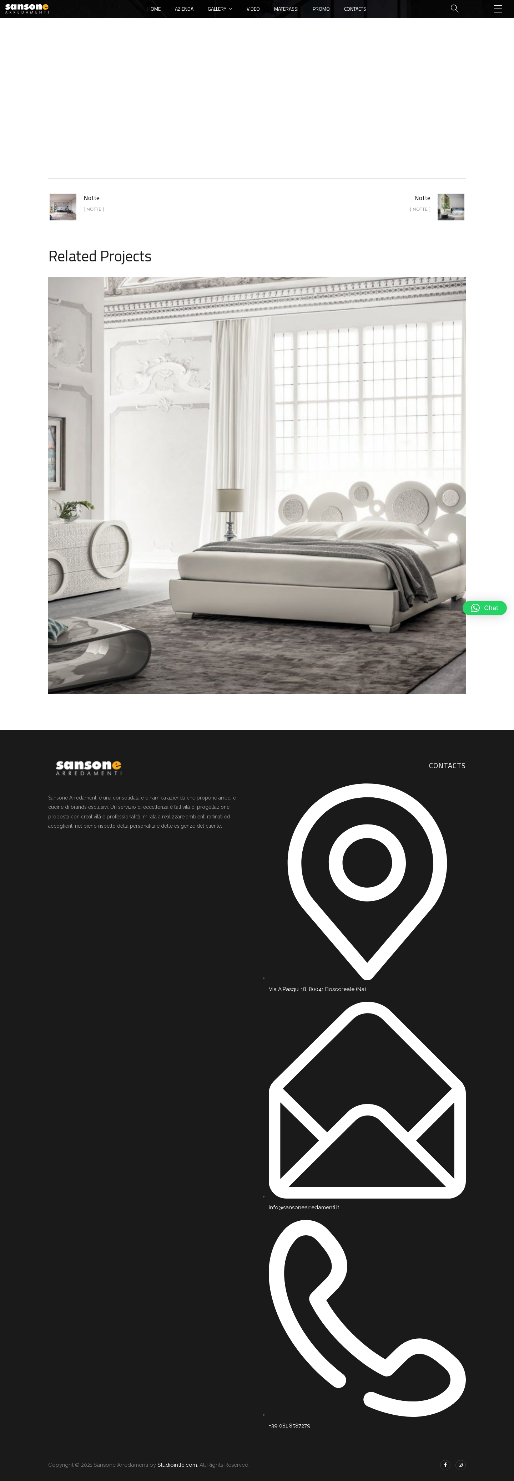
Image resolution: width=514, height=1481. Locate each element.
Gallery (217, 8)
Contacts (355, 8)
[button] (485, 608)
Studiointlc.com (177, 1465)
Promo (321, 8)
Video (253, 8)
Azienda (184, 8)
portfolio (243, 119)
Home (154, 8)
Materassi (286, 8)
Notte (275, 119)
